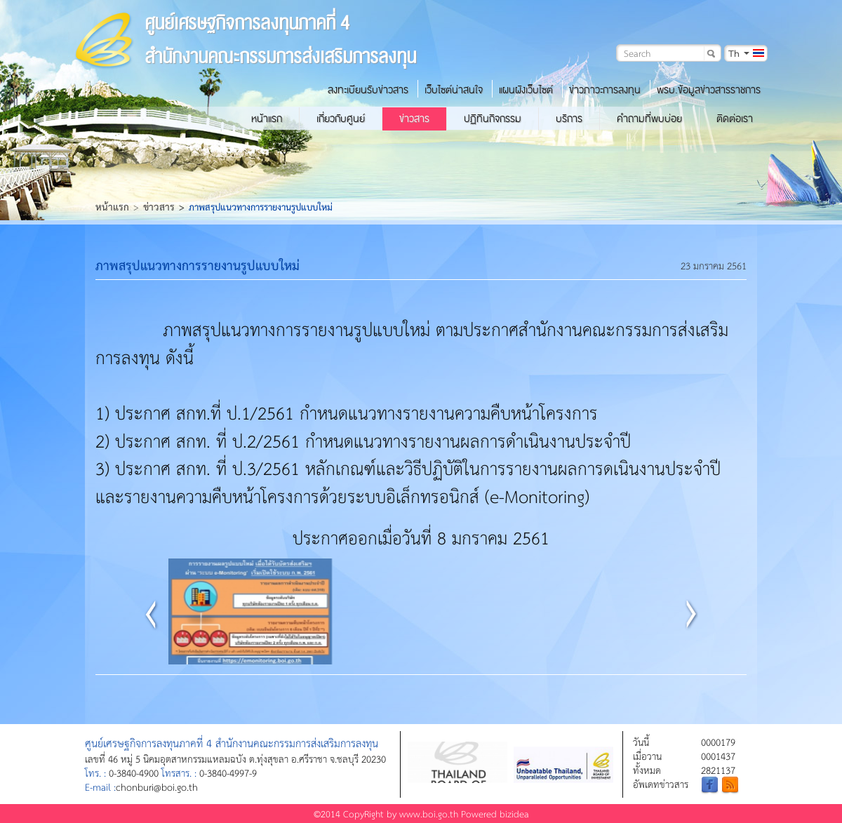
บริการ (569, 118)
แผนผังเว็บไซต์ (526, 90)
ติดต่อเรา (734, 118)
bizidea (514, 813)
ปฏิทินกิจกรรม (492, 118)
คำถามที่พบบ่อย (649, 118)
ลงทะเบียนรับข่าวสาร (368, 90)
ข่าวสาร (414, 118)
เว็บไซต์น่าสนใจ (454, 90)
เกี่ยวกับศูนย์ (340, 118)
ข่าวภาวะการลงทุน (605, 90)
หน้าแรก (266, 118)
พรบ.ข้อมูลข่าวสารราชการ (709, 90)
